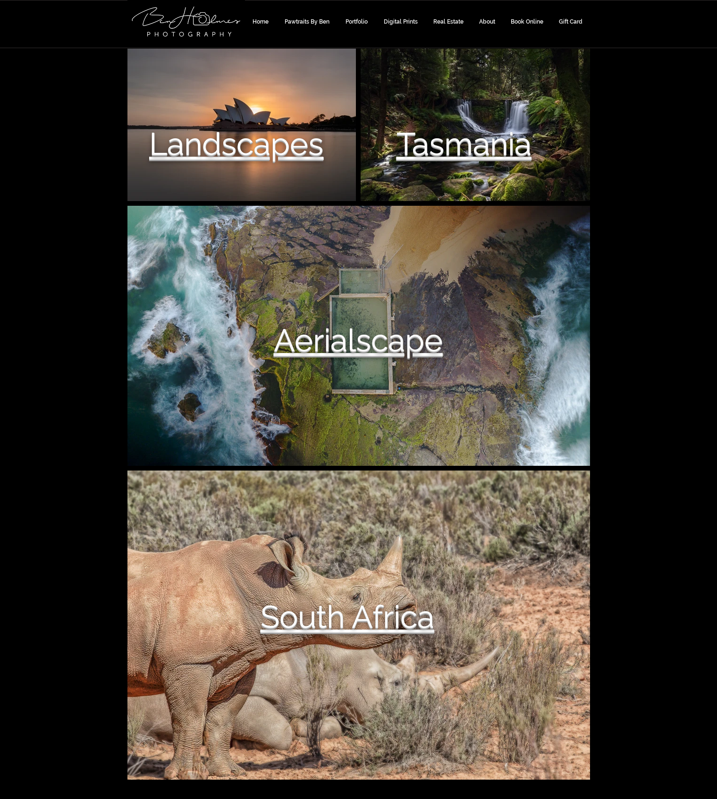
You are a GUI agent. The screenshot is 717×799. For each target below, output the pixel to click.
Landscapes (236, 144)
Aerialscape (358, 340)
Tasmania (463, 144)
